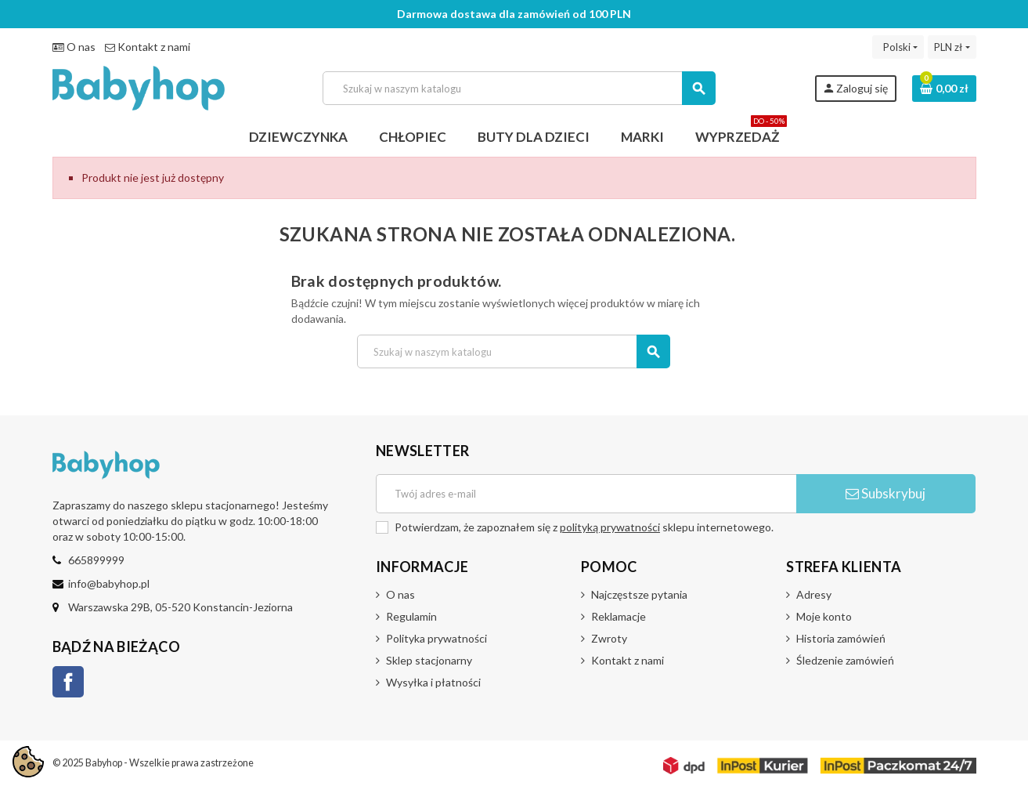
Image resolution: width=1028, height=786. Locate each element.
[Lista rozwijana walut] (952, 47)
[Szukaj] (519, 88)
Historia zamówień (841, 638)
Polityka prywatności (436, 638)
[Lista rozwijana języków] (898, 47)
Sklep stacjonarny (429, 660)
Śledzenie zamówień (845, 660)
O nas (74, 46)
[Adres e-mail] (586, 493)
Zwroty (609, 638)
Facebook (68, 681)
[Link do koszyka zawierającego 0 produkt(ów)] (944, 88)
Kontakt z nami (147, 46)
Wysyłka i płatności (433, 682)
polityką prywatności (610, 527)
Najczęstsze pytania (639, 594)
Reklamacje (618, 616)
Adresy (813, 594)
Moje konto (824, 616)
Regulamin (411, 616)
